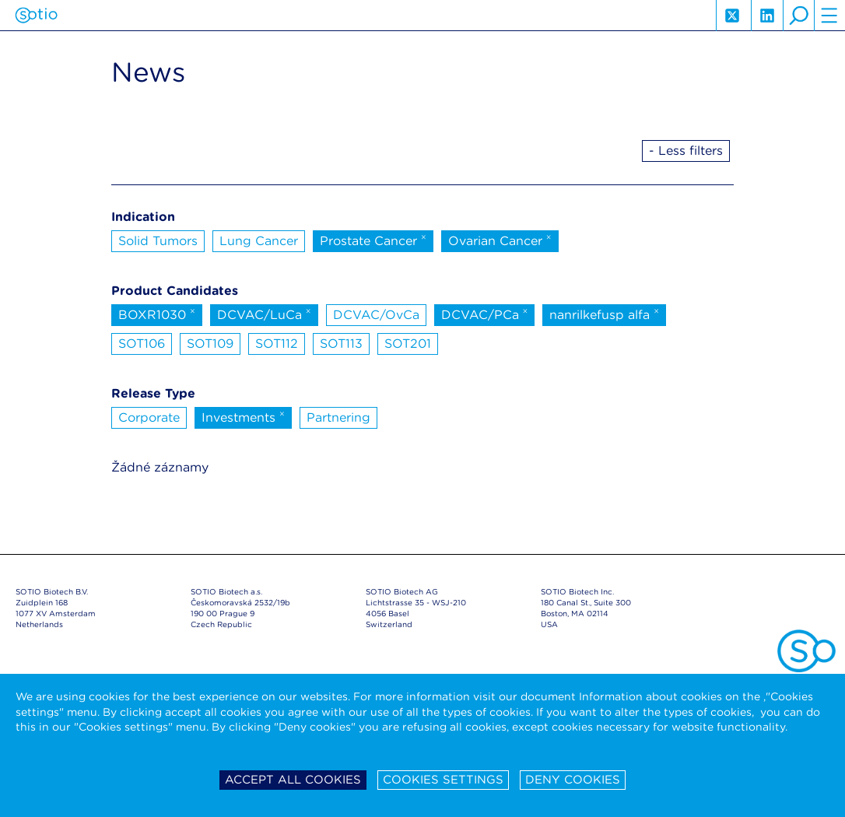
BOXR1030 (156, 313)
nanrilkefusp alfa (604, 313)
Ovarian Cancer (500, 239)
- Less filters (686, 150)
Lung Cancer (258, 240)
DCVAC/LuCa (264, 313)
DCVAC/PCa (484, 313)
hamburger (829, 15)
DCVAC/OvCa (376, 314)
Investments (243, 416)
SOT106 (141, 343)
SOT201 (407, 343)
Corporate (149, 417)
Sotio (36, 15)
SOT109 (210, 343)
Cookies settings (443, 780)
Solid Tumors (158, 240)
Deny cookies (572, 780)
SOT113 (341, 343)
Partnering (338, 417)
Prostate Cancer (373, 239)
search (798, 15)
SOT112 (276, 343)
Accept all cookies (293, 780)
